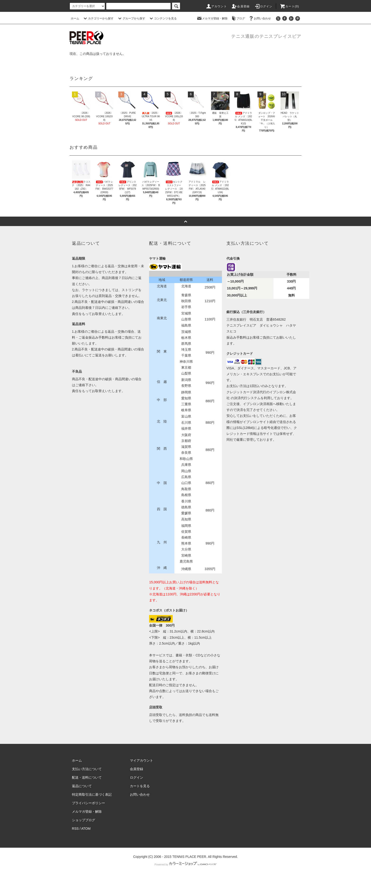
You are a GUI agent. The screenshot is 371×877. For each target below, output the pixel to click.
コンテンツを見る (162, 18)
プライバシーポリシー (88, 803)
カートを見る (140, 786)
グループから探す (131, 18)
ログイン (263, 6)
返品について (82, 786)
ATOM (86, 828)
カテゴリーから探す (98, 18)
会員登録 (240, 6)
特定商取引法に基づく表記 (92, 794)
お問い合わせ (259, 18)
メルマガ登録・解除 (212, 18)
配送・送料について (87, 777)
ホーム (75, 18)
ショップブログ (83, 820)
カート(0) (289, 6)
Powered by (185, 864)
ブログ (238, 18)
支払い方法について (87, 769)
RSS (75, 828)
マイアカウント (141, 760)
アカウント (216, 6)
